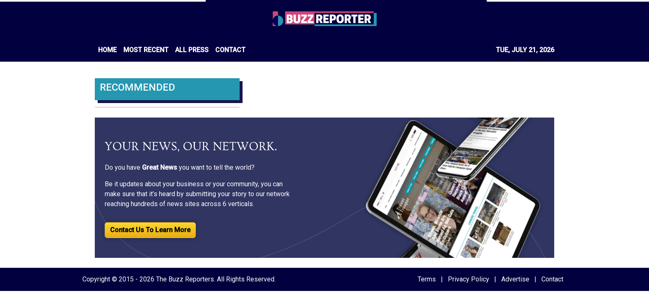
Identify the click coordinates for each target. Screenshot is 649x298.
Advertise (515, 279)
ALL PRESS (192, 50)
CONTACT (230, 50)
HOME (107, 50)
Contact (552, 279)
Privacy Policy (468, 279)
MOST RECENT (145, 50)
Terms (427, 279)
